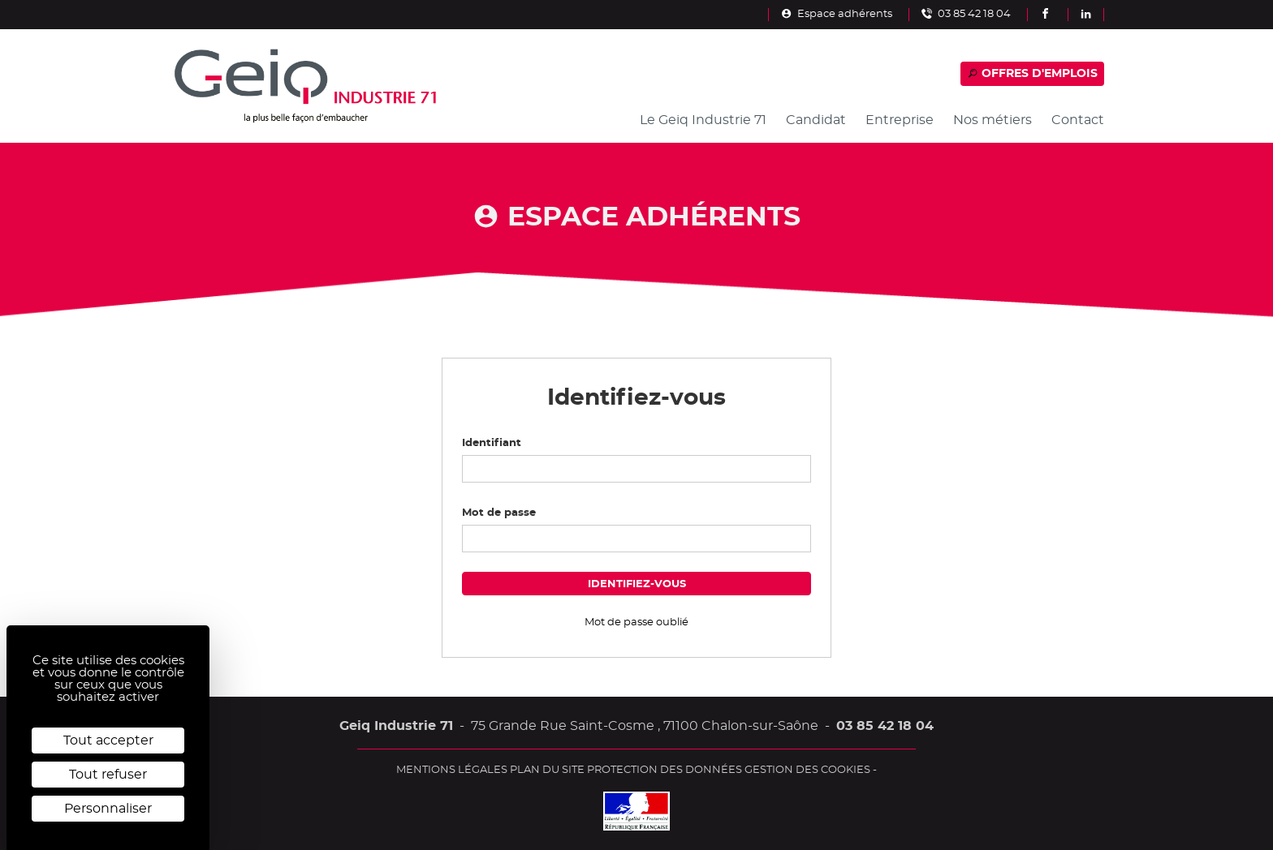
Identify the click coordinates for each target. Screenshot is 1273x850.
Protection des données (664, 769)
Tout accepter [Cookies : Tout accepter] (108, 740)
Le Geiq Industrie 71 (703, 120)
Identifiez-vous (637, 584)
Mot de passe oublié (636, 622)
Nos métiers (992, 120)
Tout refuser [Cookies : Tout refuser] (108, 774)
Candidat (816, 120)
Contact (1077, 120)
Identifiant (491, 443)
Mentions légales (451, 769)
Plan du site (547, 769)
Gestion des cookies (807, 769)
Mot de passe (499, 512)
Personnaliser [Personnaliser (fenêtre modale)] (108, 808)
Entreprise (899, 120)
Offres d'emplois (1032, 73)
